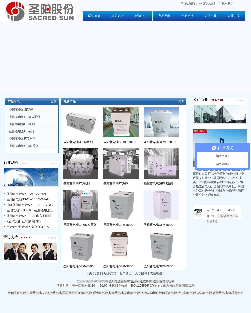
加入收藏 (207, 3)
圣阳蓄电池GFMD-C (22, 124)
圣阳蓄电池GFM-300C (118, 266)
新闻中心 (141, 16)
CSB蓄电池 (204, 293)
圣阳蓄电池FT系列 (21, 131)
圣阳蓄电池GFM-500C (158, 225)
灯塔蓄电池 (235, 293)
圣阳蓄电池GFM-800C (118, 225)
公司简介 (117, 16)
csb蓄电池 (85, 293)
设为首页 (189, 3)
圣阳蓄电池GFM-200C (158, 266)
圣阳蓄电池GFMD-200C (160, 142)
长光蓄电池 (116, 293)
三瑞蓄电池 (34, 293)
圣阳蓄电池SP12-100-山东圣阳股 (29, 216)
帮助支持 (187, 16)
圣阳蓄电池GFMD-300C (119, 142)
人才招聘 (141, 273)
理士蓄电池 (100, 293)
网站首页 (94, 16)
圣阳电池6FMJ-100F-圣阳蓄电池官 (30, 210)
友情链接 (156, 273)
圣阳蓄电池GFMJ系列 (23, 146)
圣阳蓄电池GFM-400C (78, 266)
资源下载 (211, 16)
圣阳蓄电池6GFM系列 (78, 142)
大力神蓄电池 (187, 293)
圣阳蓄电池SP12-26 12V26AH (27, 194)
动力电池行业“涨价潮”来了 (24, 221)
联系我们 (226, 3)
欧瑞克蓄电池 (17, 293)
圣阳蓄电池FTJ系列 (22, 138)
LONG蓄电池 (149, 293)
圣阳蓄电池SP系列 (21, 109)
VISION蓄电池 (52, 293)
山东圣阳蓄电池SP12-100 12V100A (30, 205)
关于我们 (95, 273)
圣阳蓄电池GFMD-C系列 (79, 225)
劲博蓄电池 (132, 293)
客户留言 (125, 273)
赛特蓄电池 (220, 293)
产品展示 (164, 16)
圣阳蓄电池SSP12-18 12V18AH (28, 199)
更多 (54, 101)
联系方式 (234, 16)
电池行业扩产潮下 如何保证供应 (28, 227)
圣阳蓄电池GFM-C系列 (24, 117)
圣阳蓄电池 (69, 293)
